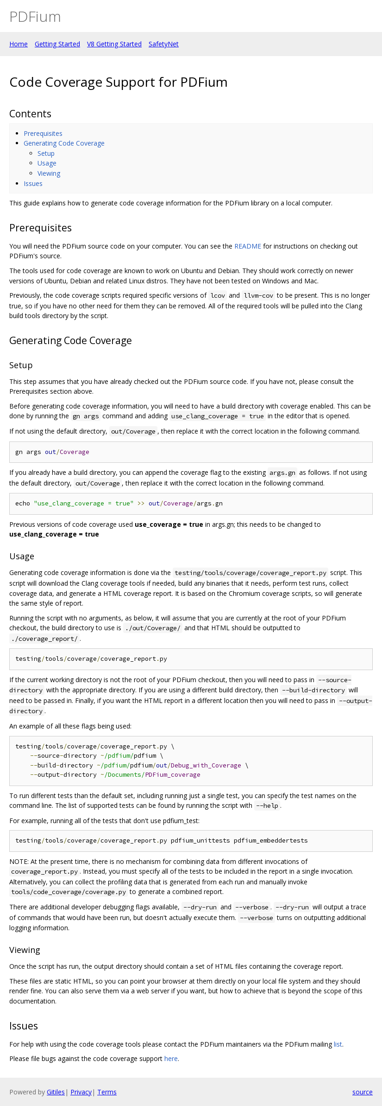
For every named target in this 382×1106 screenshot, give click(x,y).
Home (18, 43)
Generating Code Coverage (64, 143)
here (171, 1058)
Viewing (49, 173)
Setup (46, 153)
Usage (47, 163)
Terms (107, 1091)
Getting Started (57, 43)
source (362, 1091)
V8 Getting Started (114, 43)
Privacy (81, 1091)
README (247, 246)
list (338, 1044)
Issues (33, 183)
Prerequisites (43, 133)
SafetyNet (164, 43)
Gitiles (56, 1091)
